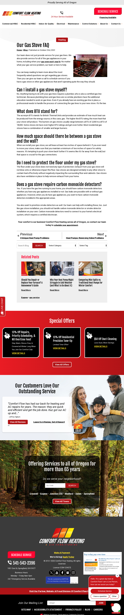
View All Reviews (18, 428)
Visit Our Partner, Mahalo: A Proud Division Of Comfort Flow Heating (62, 597)
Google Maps (67, 578)
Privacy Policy (55, 586)
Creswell (34, 499)
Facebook (62, 578)
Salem (78, 499)
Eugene (25, 300)
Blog (25, 50)
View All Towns (62, 507)
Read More (26, 293)
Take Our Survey (78, 433)
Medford (69, 499)
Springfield (89, 499)
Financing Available (108, 17)
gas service (35, 300)
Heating (62, 39)
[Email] (76, 608)
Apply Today (68, 562)
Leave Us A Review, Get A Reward (49, 428)
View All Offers (62, 370)
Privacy (72, 588)
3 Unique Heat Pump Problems (34, 241)
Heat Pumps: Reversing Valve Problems (85, 241)
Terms (76, 588)
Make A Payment (62, 558)
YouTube (56, 578)
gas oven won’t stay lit (51, 61)
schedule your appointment (66, 228)
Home (19, 50)
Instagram (73, 578)
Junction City (56, 499)
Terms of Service (63, 586)
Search (39, 248)
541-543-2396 (63, 13)
